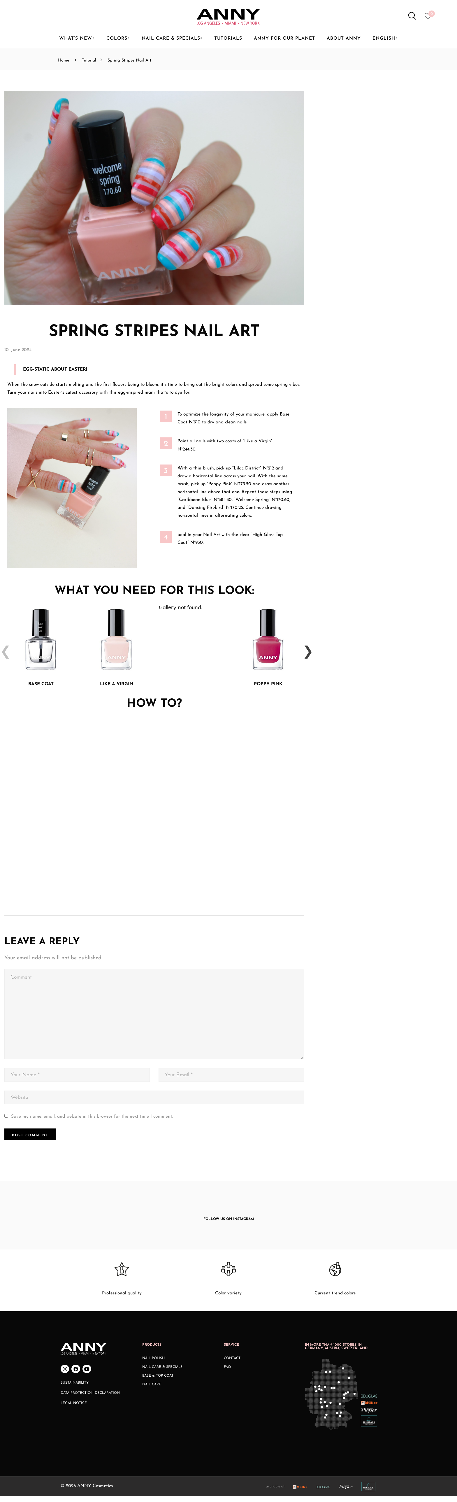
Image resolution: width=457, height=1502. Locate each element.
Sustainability (75, 1388)
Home (63, 60)
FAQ (227, 1373)
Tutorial (89, 60)
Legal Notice (74, 1409)
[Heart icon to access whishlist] (429, 17)
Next (305, 653)
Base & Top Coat (157, 1381)
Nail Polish (153, 1364)
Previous (3, 653)
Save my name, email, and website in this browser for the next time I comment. (92, 1122)
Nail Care (151, 1390)
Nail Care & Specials (162, 1373)
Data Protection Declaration (90, 1399)
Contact (232, 1364)
